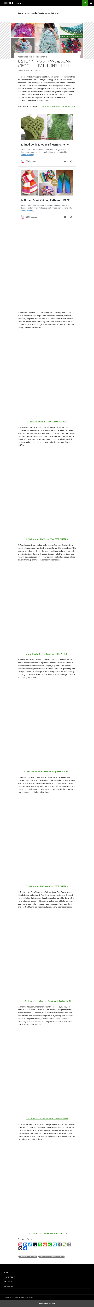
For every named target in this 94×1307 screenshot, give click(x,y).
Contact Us (8, 1286)
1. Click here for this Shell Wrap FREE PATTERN (47, 421)
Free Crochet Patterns (38, 57)
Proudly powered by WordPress (23, 1297)
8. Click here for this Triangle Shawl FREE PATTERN (47, 1233)
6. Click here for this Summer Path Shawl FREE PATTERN (47, 1001)
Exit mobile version (47, 1303)
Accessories (23, 57)
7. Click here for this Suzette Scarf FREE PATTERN (47, 1118)
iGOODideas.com (12, 3)
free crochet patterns (28, 1257)
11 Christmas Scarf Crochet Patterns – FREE (56, 106)
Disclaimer (8, 1281)
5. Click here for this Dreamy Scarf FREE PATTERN (47, 886)
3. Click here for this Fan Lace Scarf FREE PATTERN (47, 654)
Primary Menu (91, 3)
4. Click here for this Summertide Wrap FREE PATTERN (47, 771)
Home (6, 1272)
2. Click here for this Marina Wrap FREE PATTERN (47, 539)
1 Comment (37, 70)
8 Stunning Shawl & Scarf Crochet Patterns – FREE (45, 63)
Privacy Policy (9, 1277)
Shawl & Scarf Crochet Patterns (52, 1257)
